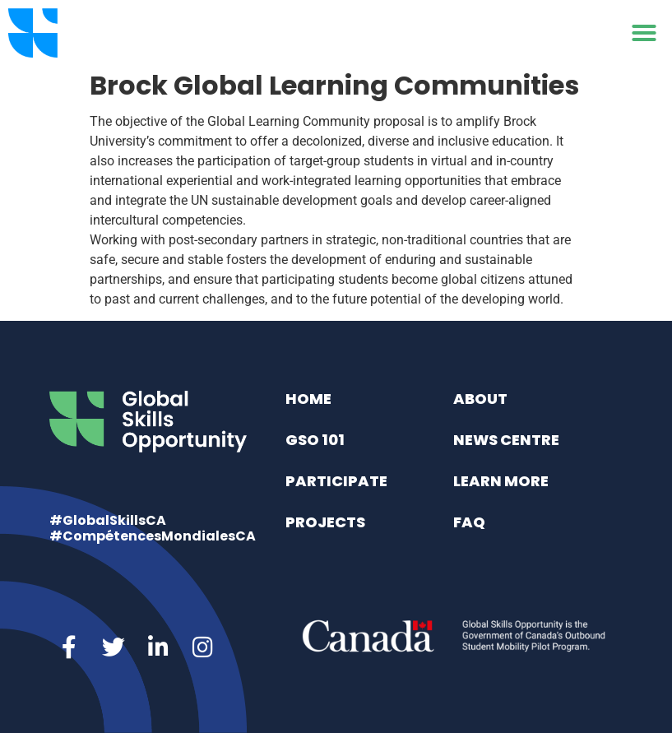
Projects (325, 522)
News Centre (506, 439)
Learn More (501, 481)
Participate (336, 481)
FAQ (469, 522)
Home (308, 398)
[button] (644, 33)
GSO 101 (315, 439)
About (480, 398)
